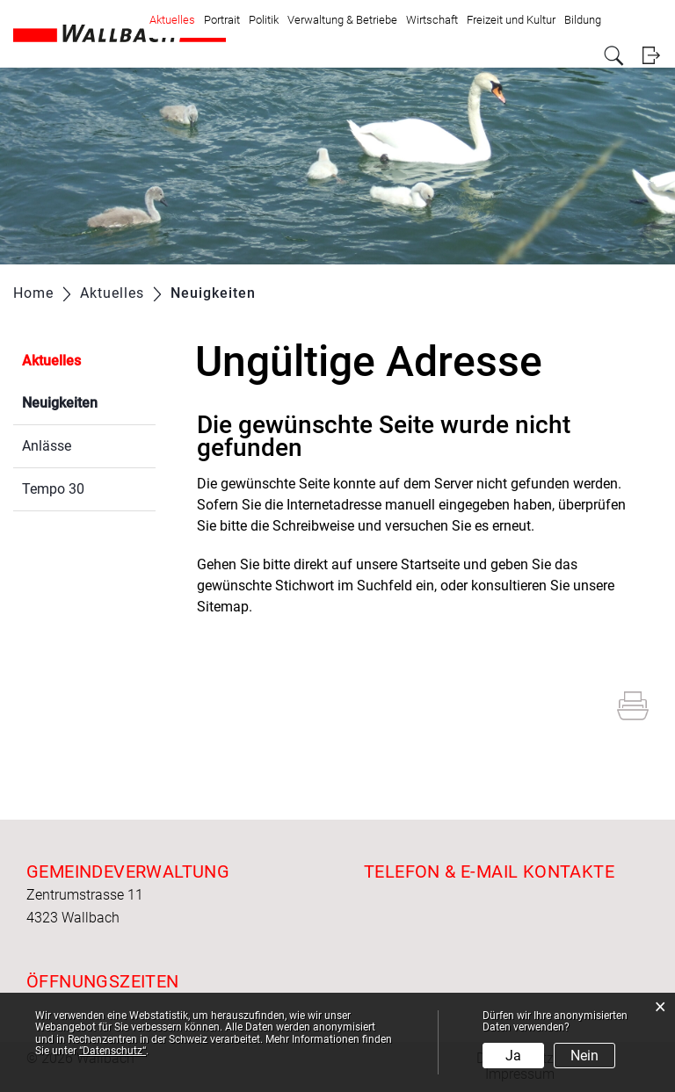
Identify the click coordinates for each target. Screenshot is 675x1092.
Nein (584, 1055)
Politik (264, 19)
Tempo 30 (53, 489)
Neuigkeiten (89, 401)
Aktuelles (172, 19)
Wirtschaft (432, 19)
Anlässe (46, 446)
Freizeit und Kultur (511, 19)
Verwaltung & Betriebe (342, 19)
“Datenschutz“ (112, 1051)
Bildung (582, 19)
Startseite (430, 564)
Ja (513, 1055)
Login (651, 56)
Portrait (222, 19)
